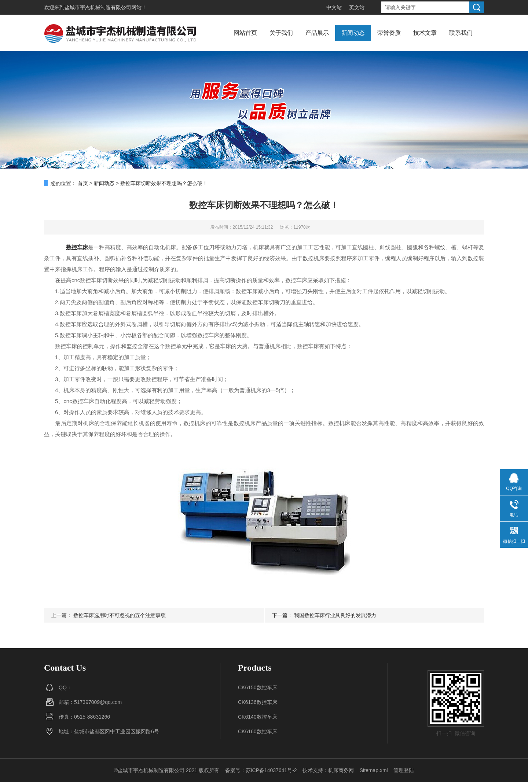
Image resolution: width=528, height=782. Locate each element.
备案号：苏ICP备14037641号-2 (261, 770)
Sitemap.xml (374, 770)
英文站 (356, 7)
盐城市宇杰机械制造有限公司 (98, 7)
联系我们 (461, 33)
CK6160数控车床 (257, 731)
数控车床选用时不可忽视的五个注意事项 (119, 615)
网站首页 (245, 33)
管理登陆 (403, 770)
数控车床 (77, 247)
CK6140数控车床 (257, 717)
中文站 (334, 7)
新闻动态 (353, 33)
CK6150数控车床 (257, 687)
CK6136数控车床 (257, 702)
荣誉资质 (389, 33)
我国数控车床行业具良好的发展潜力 (335, 615)
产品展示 (317, 33)
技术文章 (425, 33)
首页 (83, 183)
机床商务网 (341, 770)
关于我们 (281, 33)
